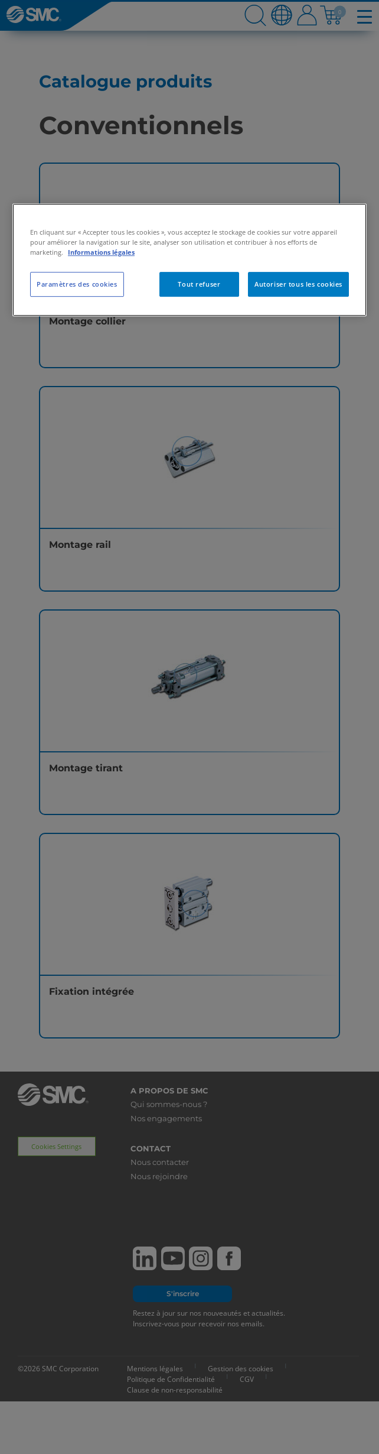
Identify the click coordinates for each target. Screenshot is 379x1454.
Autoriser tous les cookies (298, 284)
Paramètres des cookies (77, 284)
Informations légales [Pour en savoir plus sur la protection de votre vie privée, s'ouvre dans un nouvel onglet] (101, 252)
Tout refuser (199, 284)
